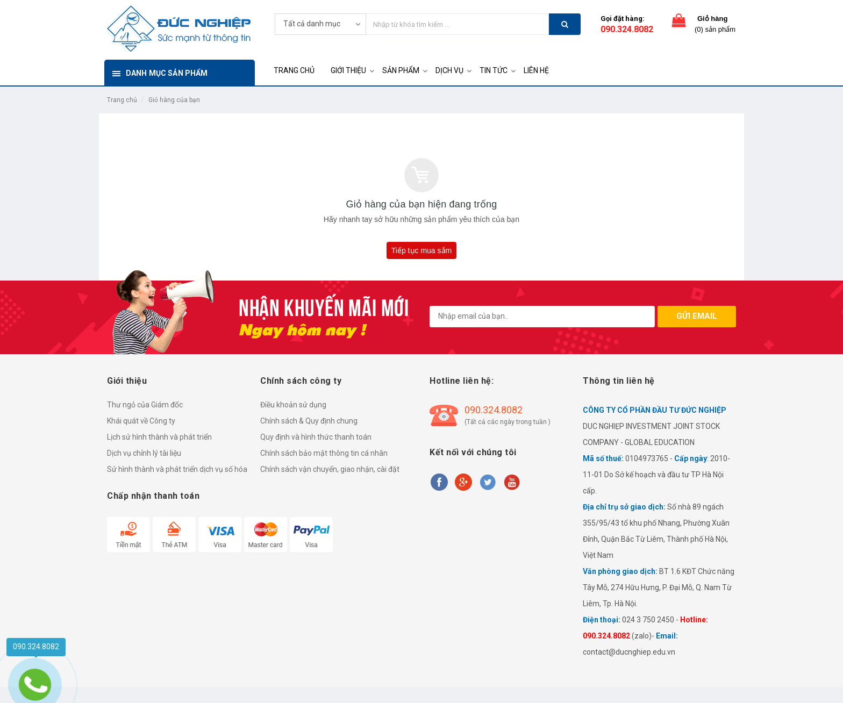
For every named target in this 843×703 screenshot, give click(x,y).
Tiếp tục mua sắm (421, 250)
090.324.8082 (627, 29)
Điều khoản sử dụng (293, 404)
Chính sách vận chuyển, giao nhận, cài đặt (329, 469)
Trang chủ (122, 100)
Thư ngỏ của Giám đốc (145, 404)
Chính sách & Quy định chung (309, 421)
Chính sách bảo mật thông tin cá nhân (324, 453)
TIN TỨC (494, 70)
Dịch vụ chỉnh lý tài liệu (144, 453)
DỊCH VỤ (449, 70)
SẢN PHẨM (400, 70)
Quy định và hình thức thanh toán (316, 437)
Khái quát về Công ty (141, 421)
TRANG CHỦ (294, 70)
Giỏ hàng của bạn (174, 100)
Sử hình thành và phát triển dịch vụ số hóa (177, 469)
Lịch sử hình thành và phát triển (159, 437)
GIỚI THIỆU (348, 70)
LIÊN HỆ (536, 70)
